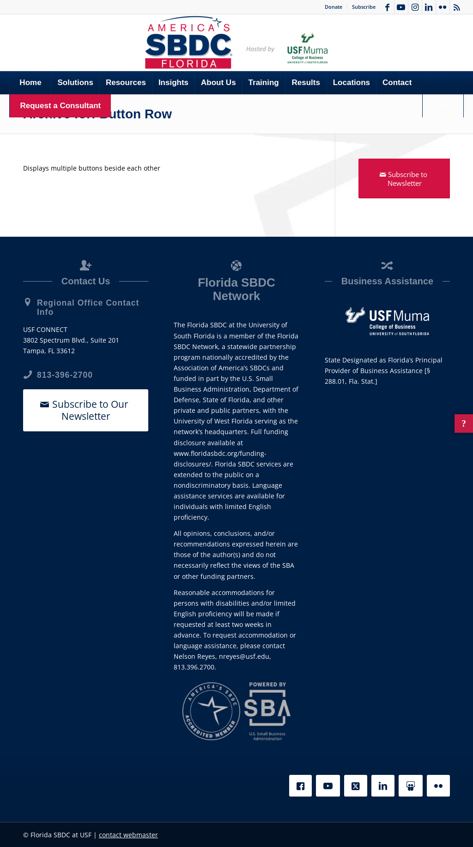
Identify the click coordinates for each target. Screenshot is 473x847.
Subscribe (364, 6)
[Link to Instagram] (415, 7)
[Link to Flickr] (442, 7)
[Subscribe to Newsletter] (404, 178)
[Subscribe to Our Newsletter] (85, 410)
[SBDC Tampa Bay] (236, 42)
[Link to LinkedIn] (429, 7)
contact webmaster (128, 834)
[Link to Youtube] (401, 7)
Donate (333, 6)
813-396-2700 (65, 375)
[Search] (443, 105)
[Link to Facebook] (387, 7)
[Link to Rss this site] (457, 7)
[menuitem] (333, 7)
